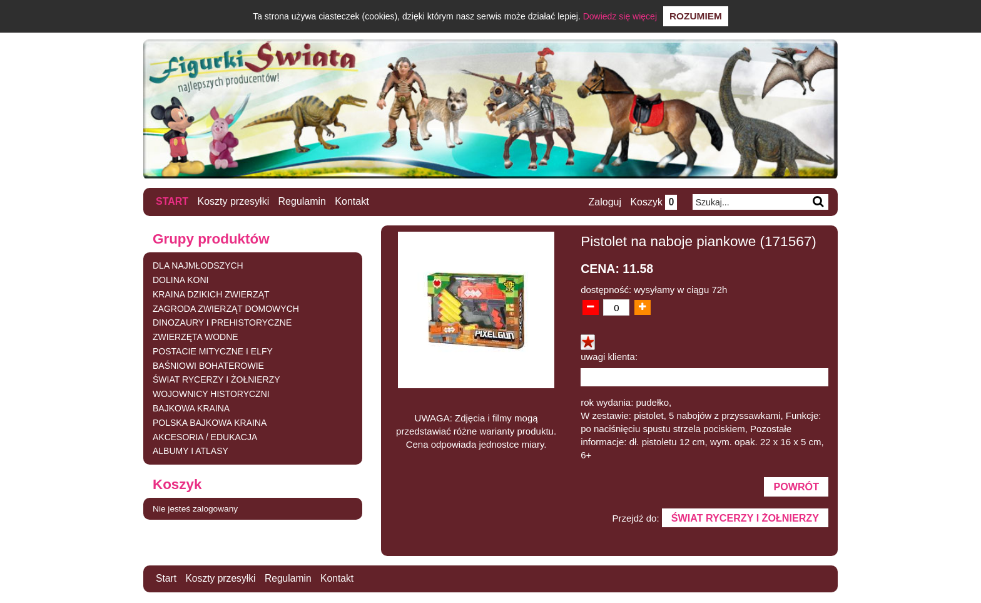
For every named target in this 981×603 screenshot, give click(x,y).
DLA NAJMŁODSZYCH (198, 265)
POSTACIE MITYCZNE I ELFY (213, 351)
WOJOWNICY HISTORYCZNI (211, 394)
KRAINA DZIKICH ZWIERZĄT (211, 294)
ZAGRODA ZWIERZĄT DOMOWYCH (226, 308)
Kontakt (352, 201)
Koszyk (652, 202)
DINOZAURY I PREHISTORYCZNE (222, 322)
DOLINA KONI (180, 279)
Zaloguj (603, 202)
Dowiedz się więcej (620, 16)
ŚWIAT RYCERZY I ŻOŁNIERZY (216, 379)
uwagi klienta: (609, 356)
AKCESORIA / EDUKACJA (205, 436)
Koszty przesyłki (234, 201)
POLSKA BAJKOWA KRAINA (210, 422)
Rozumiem (695, 16)
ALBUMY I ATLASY (190, 451)
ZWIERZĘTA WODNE (195, 337)
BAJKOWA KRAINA (191, 408)
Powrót (796, 487)
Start (172, 201)
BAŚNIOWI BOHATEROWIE (208, 365)
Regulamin (302, 201)
